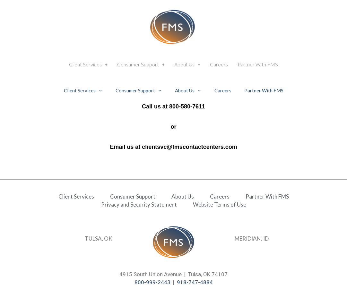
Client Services (88, 64)
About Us (187, 64)
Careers (219, 64)
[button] (88, 64)
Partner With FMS (258, 64)
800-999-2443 (152, 282)
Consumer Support (141, 64)
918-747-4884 (195, 282)
